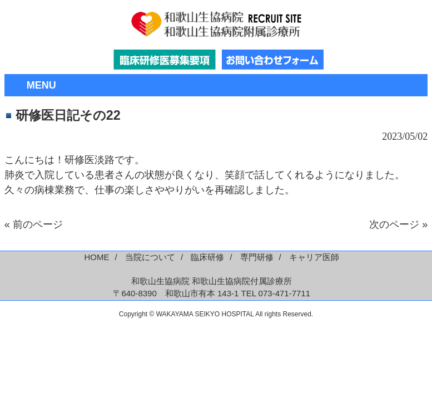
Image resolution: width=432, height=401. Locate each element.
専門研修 (257, 257)
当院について (150, 257)
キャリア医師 (314, 257)
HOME (97, 257)
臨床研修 (207, 257)
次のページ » (398, 224)
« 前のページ (33, 224)
